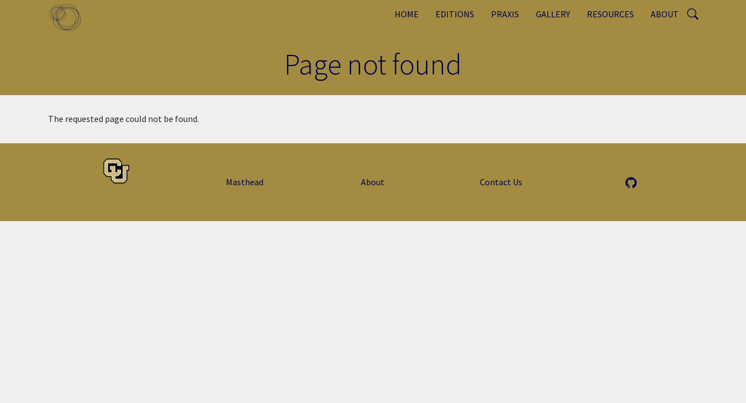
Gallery (553, 14)
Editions (454, 14)
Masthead (244, 182)
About (665, 14)
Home (407, 14)
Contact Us (501, 182)
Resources (610, 14)
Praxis (505, 14)
